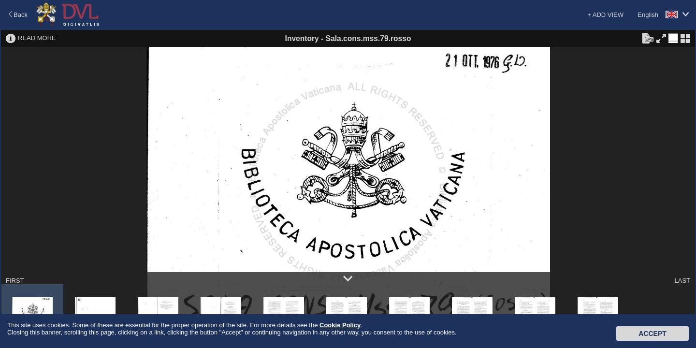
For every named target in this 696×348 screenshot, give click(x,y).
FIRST (15, 280)
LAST (682, 280)
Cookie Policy (340, 325)
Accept (652, 333)
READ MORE (37, 38)
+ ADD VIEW (605, 14)
